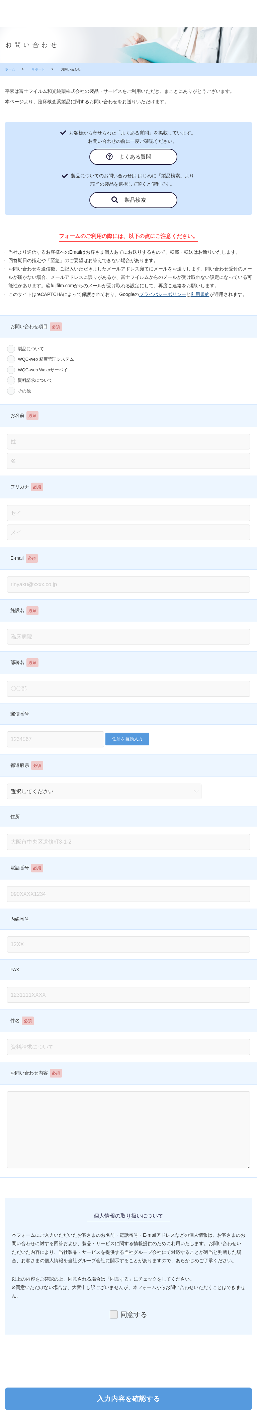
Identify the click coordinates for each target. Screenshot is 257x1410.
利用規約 (200, 294)
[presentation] (129, 1358)
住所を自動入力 (127, 738)
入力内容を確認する (128, 1398)
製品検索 (134, 200)
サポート (38, 69)
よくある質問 (134, 157)
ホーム (10, 69)
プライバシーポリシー (162, 294)
